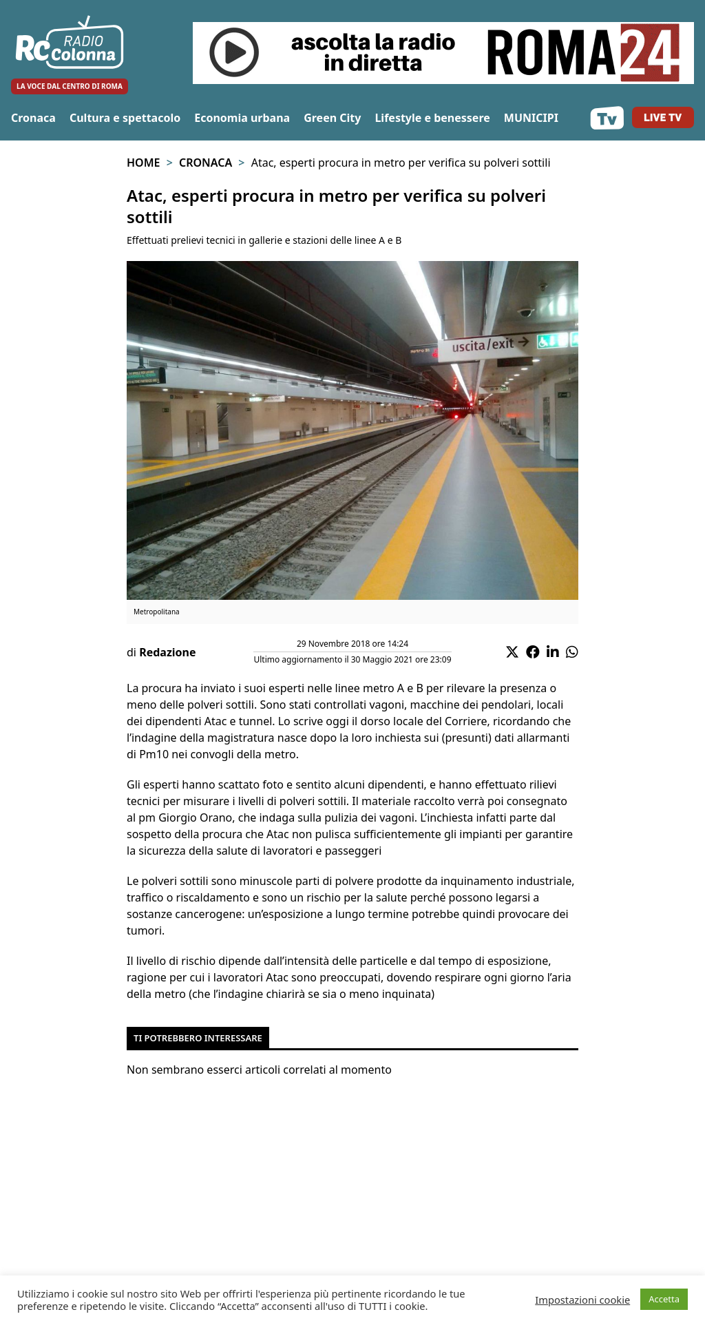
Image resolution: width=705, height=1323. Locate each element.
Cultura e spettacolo (125, 117)
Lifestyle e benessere (432, 117)
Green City (332, 117)
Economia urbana (242, 117)
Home (143, 162)
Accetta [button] (664, 1299)
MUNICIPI (531, 117)
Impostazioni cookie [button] (582, 1299)
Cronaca (33, 117)
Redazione (167, 652)
